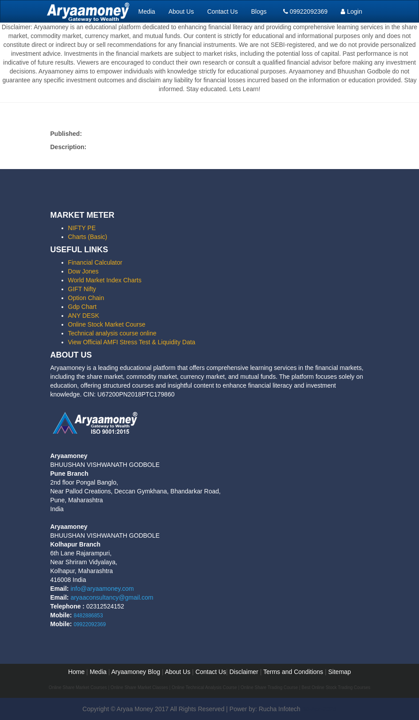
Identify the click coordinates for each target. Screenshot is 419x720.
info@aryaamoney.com (102, 588)
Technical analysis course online (112, 333)
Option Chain (86, 297)
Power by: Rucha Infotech (265, 708)
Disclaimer (243, 671)
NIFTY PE (82, 227)
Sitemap (339, 671)
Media (146, 11)
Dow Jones (83, 271)
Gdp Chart (82, 306)
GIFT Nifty (82, 289)
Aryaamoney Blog (136, 671)
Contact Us (222, 11)
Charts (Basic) (88, 236)
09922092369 (305, 11)
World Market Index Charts (105, 280)
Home (76, 671)
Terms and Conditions (293, 671)
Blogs (258, 11)
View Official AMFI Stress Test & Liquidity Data (132, 342)
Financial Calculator (95, 262)
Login (351, 11)
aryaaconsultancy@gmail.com (111, 597)
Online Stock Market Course (107, 324)
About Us (181, 11)
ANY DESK (84, 315)
